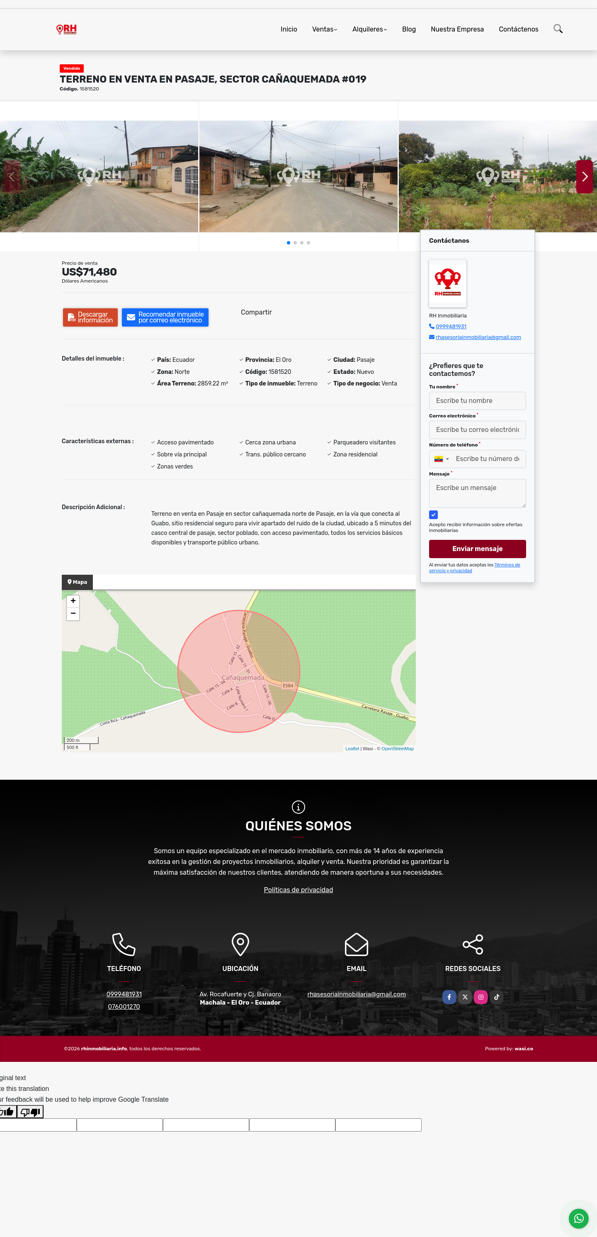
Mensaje (440, 474)
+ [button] (73, 601)
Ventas (322, 29)
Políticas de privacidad (298, 890)
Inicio (289, 29)
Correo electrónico (453, 415)
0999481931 (451, 326)
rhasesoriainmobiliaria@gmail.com (478, 337)
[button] (288, 242)
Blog (409, 29)
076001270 (124, 1006)
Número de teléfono (455, 445)
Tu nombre (443, 386)
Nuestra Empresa (457, 29)
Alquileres (367, 29)
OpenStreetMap (397, 748)
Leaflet (352, 748)
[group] (99, 176)
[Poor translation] (30, 1111)
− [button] (73, 614)
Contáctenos (519, 29)
